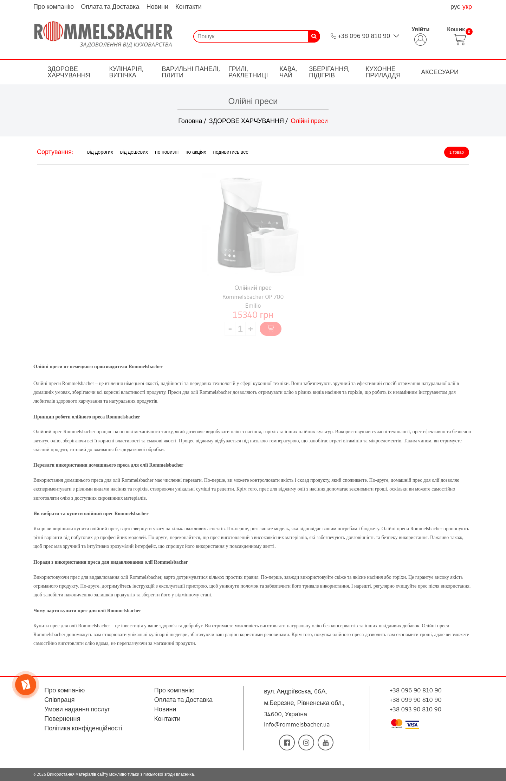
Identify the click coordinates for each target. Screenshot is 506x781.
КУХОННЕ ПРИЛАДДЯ (383, 72)
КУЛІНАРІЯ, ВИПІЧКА (126, 72)
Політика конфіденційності (83, 728)
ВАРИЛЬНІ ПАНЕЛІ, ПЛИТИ (191, 72)
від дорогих (100, 152)
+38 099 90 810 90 (416, 700)
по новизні (167, 152)
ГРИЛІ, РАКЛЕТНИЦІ (248, 72)
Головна (190, 121)
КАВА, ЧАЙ (288, 72)
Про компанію (53, 7)
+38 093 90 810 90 (415, 709)
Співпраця (59, 700)
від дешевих (134, 152)
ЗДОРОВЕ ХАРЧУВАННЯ (68, 72)
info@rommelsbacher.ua (297, 724)
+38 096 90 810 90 (364, 36)
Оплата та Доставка (110, 7)
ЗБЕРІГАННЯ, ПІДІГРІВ (329, 72)
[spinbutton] (240, 329)
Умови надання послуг (77, 709)
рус (456, 7)
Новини (157, 7)
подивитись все (230, 152)
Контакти (188, 7)
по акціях (196, 152)
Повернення (62, 719)
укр (467, 7)
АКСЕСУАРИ (440, 72)
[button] (250, 329)
